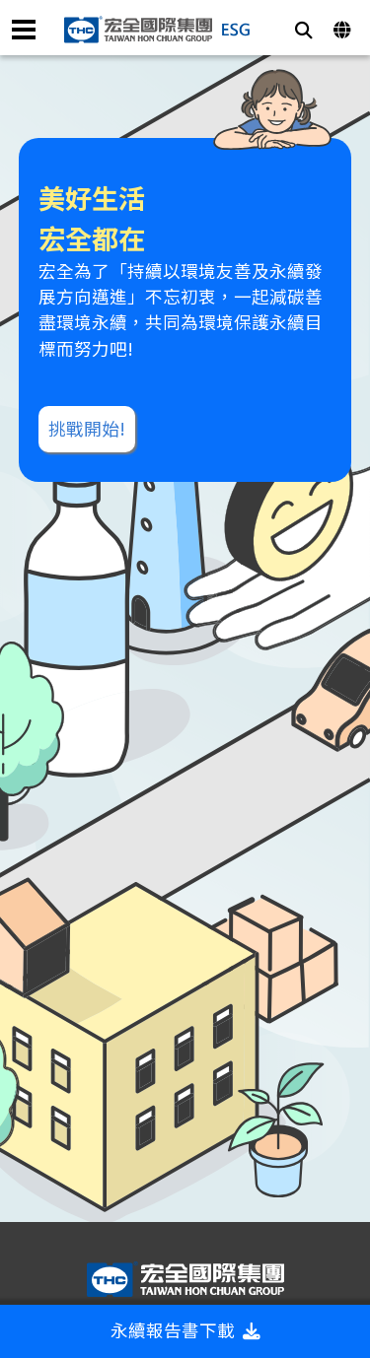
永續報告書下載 (185, 1330)
